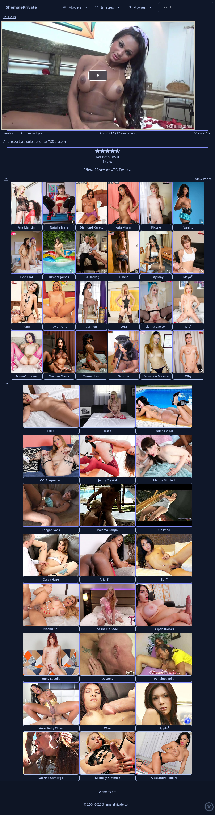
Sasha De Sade (107, 629)
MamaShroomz (27, 376)
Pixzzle (156, 227)
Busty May (156, 277)
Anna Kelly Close (51, 728)
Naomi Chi (50, 629)
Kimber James (59, 277)
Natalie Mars (59, 227)
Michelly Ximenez (107, 778)
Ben (164, 579)
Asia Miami (124, 227)
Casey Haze (51, 579)
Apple (164, 728)
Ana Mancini (26, 227)
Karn (26, 327)
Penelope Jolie (164, 679)
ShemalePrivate (21, 7)
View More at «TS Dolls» (107, 170)
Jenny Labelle (50, 679)
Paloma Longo (107, 530)
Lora (124, 327)
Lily (188, 326)
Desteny (107, 679)
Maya (188, 277)
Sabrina (123, 376)
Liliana (123, 277)
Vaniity (188, 227)
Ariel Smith (107, 579)
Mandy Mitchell (164, 480)
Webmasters (107, 792)
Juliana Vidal (164, 431)
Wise (107, 728)
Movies (139, 7)
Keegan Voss (51, 530)
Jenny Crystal (107, 480)
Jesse (107, 431)
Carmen (91, 327)
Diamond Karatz (91, 227)
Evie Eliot (26, 277)
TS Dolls (9, 17)
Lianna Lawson (155, 327)
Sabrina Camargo (50, 778)
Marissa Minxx (59, 376)
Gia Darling (91, 277)
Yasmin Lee (91, 376)
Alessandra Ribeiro (164, 778)
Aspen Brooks (164, 629)
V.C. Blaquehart (51, 480)
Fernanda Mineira (156, 376)
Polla (50, 431)
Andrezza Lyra (31, 133)
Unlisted (164, 530)
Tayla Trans (59, 327)
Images (108, 7)
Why (188, 376)
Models (75, 7)
